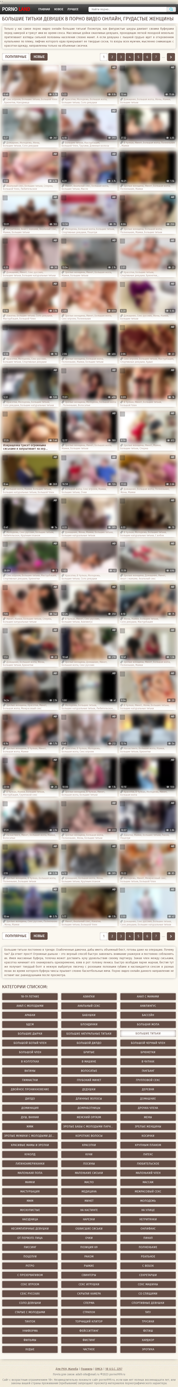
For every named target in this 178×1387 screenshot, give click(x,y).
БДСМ (30, 1024)
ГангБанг (148, 1071)
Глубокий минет (89, 1080)
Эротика (148, 1349)
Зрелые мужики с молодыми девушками (31, 1136)
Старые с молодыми (30, 1312)
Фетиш (148, 1331)
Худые (149, 361)
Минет (138, 142)
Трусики (83, 145)
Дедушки (89, 1089)
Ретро (30, 1266)
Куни (89, 1154)
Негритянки (13, 229)
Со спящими (147, 1293)
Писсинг (30, 1247)
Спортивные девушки (74, 232)
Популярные (15, 57)
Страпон (89, 1312)
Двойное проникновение (30, 1089)
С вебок (159, 535)
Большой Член (49, 99)
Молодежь (83, 99)
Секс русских (35, 272)
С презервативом (30, 1275)
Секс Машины (148, 1284)
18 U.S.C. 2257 (113, 1369)
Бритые (89, 1052)
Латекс (148, 1154)
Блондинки (89, 1024)
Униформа (30, 1331)
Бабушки (89, 1015)
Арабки (30, 1015)
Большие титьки (31, 99)
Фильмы (30, 1340)
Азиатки (11, 315)
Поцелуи (92, 232)
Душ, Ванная (30, 1117)
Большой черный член (148, 1043)
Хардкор (148, 1340)
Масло (84, 189)
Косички (148, 1136)
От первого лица (30, 1238)
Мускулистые (30, 1210)
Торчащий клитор (89, 1321)
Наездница (23, 102)
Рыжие (89, 1266)
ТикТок (30, 1321)
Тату (148, 1312)
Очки (84, 492)
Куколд (29, 1154)
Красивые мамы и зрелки (30, 1145)
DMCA (98, 1369)
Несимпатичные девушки (30, 1228)
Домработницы (89, 1108)
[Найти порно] (127, 9)
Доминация (30, 1108)
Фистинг (89, 1340)
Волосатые (84, 405)
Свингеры (89, 1275)
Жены (158, 99)
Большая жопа (98, 99)
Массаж (148, 1182)
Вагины (29, 1071)
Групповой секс (28, 794)
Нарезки (89, 1219)
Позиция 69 (89, 1247)
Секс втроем (13, 99)
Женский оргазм (89, 1117)
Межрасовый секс (31, 708)
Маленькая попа (30, 1173)
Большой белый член (30, 1043)
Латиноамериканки (30, 1163)
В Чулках (129, 142)
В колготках (30, 1061)
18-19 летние (30, 996)
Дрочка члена (148, 1108)
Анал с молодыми (30, 1006)
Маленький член (148, 1173)
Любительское (29, 189)
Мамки (166, 99)
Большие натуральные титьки (39, 275)
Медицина (89, 1191)
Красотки (70, 99)
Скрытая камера (89, 1293)
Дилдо (30, 1098)
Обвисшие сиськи (89, 1228)
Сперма (48, 185)
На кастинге (130, 748)
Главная (44, 9)
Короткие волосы (89, 1136)
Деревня (148, 1089)
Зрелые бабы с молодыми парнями (90, 1126)
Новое (58, 9)
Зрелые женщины (134, 185)
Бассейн (148, 1015)
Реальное (148, 1256)
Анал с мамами (29, 229)
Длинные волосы (99, 145)
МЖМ (30, 1201)
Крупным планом (30, 535)
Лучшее (72, 9)
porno (16, 9)
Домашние (130, 99)
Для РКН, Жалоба (67, 1369)
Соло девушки (89, 102)
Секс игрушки (89, 1284)
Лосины (89, 1163)
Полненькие (168, 142)
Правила (86, 1369)
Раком (165, 835)
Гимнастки (30, 1080)
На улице (148, 1210)
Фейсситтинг (89, 1331)
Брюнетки (9, 102)
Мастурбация (91, 142)
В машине (89, 1061)
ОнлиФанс (148, 1228)
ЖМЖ (30, 1126)
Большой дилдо (89, 1043)
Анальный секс (14, 185)
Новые (39, 57)
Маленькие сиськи (89, 1173)
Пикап (148, 1238)
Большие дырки (30, 1033)
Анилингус (87, 621)
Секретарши (148, 1275)
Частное (89, 1349)
